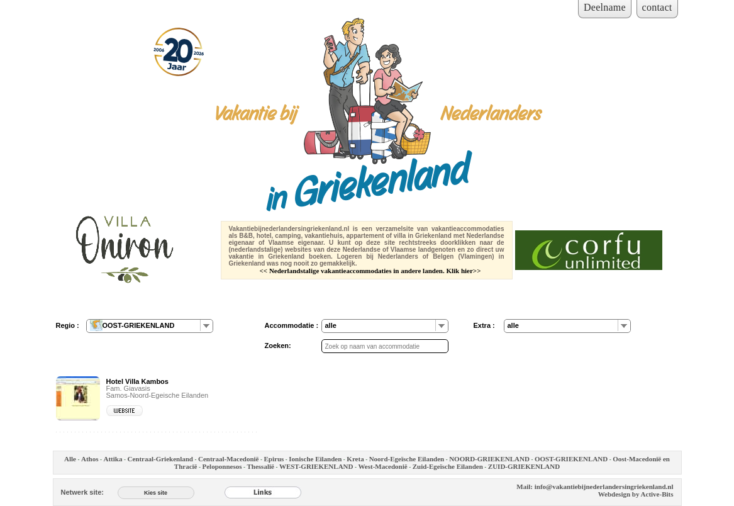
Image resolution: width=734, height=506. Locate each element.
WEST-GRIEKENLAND (316, 466)
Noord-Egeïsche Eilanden (406, 459)
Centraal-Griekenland (160, 459)
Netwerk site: (82, 492)
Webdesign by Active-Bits (636, 494)
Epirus (274, 459)
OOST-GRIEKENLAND (571, 459)
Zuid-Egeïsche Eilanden (448, 466)
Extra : (484, 325)
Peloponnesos (222, 466)
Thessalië (260, 466)
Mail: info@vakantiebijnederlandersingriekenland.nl (594, 486)
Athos (90, 459)
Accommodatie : (292, 325)
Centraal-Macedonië (228, 459)
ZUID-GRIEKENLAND (524, 466)
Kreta (355, 459)
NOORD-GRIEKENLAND (489, 459)
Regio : (67, 325)
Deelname (605, 7)
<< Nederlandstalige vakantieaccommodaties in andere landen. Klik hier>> (370, 270)
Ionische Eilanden (315, 459)
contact (657, 7)
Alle (70, 459)
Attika (113, 459)
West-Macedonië (382, 466)
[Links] (263, 492)
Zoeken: (278, 345)
